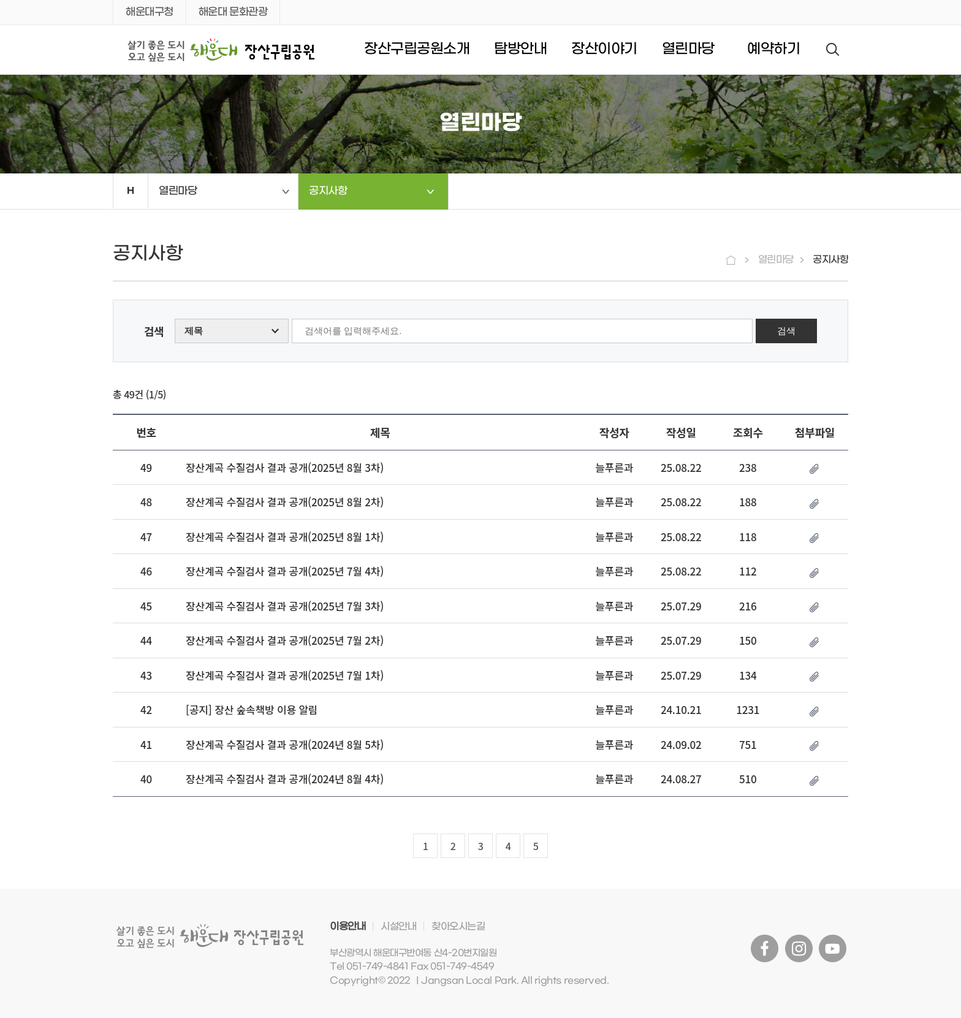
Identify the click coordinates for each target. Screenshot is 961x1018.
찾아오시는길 (458, 926)
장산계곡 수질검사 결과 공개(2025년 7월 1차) (285, 675)
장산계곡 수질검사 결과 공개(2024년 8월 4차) (285, 778)
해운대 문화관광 (233, 12)
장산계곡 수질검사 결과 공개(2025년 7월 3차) (285, 605)
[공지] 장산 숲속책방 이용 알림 (251, 709)
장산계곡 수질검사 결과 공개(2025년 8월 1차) (285, 536)
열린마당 (688, 49)
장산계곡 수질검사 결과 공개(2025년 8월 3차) (285, 467)
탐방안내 (520, 49)
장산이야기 (604, 49)
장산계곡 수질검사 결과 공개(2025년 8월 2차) (285, 501)
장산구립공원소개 (416, 49)
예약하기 (773, 49)
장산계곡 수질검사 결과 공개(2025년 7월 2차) (285, 640)
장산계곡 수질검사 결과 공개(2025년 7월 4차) (285, 571)
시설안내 (398, 926)
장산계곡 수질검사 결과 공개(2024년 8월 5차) (285, 744)
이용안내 (347, 926)
